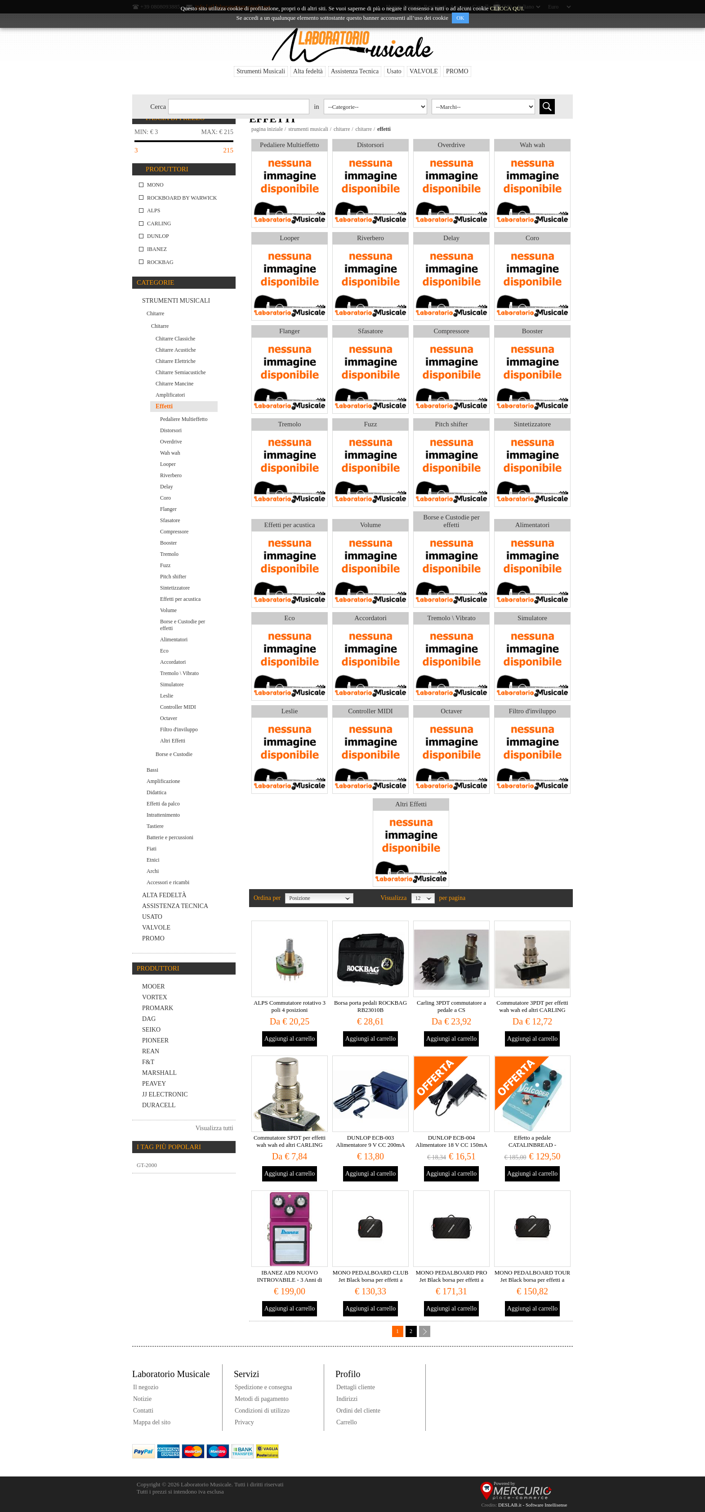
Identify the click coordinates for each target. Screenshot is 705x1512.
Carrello (346, 1422)
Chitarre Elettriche (176, 361)
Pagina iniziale (267, 129)
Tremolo (289, 424)
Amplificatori (170, 395)
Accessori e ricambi (168, 882)
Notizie (142, 1399)
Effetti (164, 406)
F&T (148, 1062)
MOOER (153, 986)
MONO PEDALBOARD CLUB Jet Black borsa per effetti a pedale (370, 1279)
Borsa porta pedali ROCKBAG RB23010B (370, 1006)
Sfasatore (370, 331)
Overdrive (451, 144)
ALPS (153, 210)
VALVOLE (424, 71)
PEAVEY (154, 1083)
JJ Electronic (165, 1094)
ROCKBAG (160, 262)
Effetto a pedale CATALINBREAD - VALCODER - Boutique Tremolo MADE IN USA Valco (532, 1148)
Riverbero (370, 238)
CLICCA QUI (506, 8)
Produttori (167, 169)
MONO (155, 185)
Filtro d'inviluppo (532, 711)
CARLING (159, 223)
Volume (370, 524)
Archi (153, 871)
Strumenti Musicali (260, 71)
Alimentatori (532, 524)
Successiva (424, 1331)
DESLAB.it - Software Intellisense (532, 1505)
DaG (149, 1018)
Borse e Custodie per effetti (451, 521)
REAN (150, 1051)
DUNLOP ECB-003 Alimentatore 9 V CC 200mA (370, 1141)
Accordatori (370, 618)
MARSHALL (159, 1072)
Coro (532, 238)
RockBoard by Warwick (182, 198)
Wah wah (532, 144)
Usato (394, 71)
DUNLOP (158, 236)
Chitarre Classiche (175, 339)
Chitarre (342, 129)
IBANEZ (157, 249)
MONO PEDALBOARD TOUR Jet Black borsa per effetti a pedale (533, 1279)
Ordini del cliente (358, 1410)
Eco (289, 618)
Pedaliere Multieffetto (289, 144)
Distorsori (370, 144)
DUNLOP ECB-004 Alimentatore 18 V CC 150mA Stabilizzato (451, 1144)
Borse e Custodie (174, 754)
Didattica (156, 792)
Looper (289, 238)
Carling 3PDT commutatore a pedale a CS (451, 1006)
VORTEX (154, 997)
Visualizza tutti (214, 1128)
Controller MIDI (370, 711)
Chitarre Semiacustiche (181, 372)
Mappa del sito (151, 1422)
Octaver (451, 711)
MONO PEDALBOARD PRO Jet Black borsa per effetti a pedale (451, 1279)
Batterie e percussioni (170, 837)
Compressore (451, 331)
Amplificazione (163, 781)
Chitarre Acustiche (176, 350)
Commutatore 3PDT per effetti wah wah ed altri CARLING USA (532, 1009)
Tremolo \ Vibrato (451, 618)
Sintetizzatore (532, 424)
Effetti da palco (163, 804)
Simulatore (532, 618)
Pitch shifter (451, 424)
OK (460, 18)
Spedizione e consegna (263, 1387)
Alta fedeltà (308, 71)
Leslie (289, 711)
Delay (451, 238)
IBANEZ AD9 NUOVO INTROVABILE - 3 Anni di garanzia (289, 1279)
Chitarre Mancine (174, 383)
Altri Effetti (411, 804)
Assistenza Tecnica (355, 71)
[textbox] (238, 106)
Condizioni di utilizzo (262, 1410)
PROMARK (157, 1008)
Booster (532, 331)
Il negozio (145, 1387)
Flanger (289, 331)
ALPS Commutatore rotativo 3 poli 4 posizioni (290, 1006)
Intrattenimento (163, 815)
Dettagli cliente (355, 1387)
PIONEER (155, 1040)
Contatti (143, 1410)
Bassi (152, 770)
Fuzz (370, 424)
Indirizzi (346, 1399)
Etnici (153, 860)
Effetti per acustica (289, 524)
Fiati (151, 848)
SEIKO (151, 1029)
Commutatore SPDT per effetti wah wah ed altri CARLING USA (290, 1144)
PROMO (457, 71)
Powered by (504, 1483)
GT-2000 (147, 1165)
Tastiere (155, 826)
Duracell (159, 1105)
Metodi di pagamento (262, 1399)
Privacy (244, 1422)
